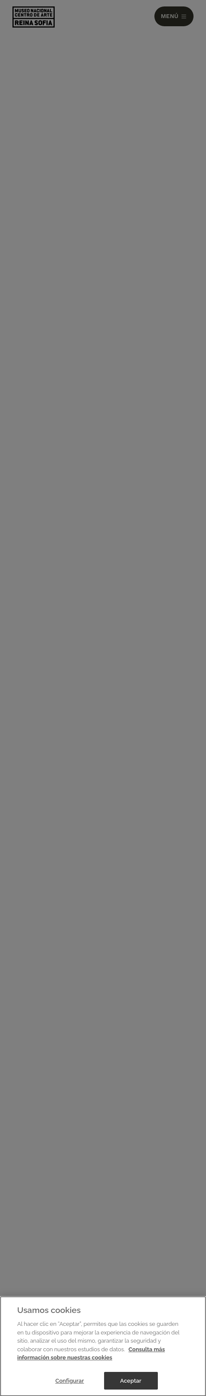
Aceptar (130, 1382)
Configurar (69, 1382)
